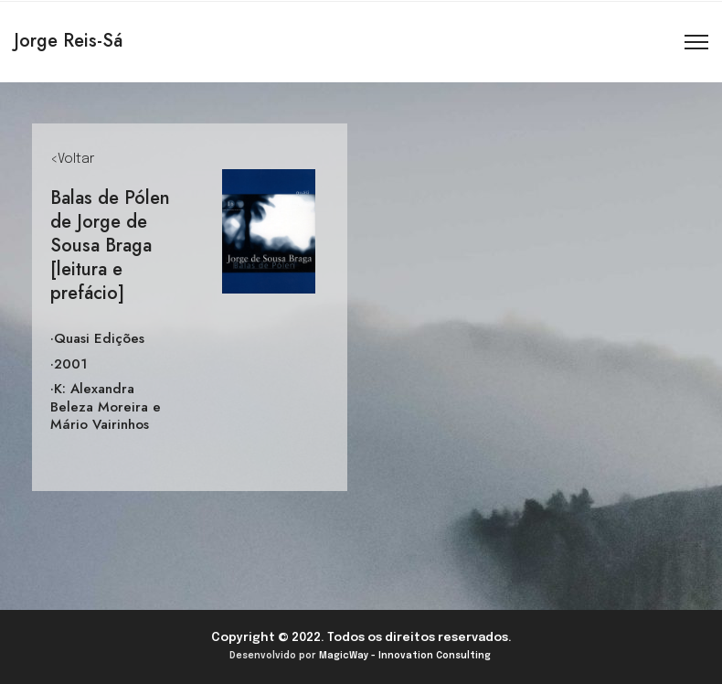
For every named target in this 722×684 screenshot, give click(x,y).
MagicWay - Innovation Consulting (405, 655)
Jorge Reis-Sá (68, 40)
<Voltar (72, 159)
